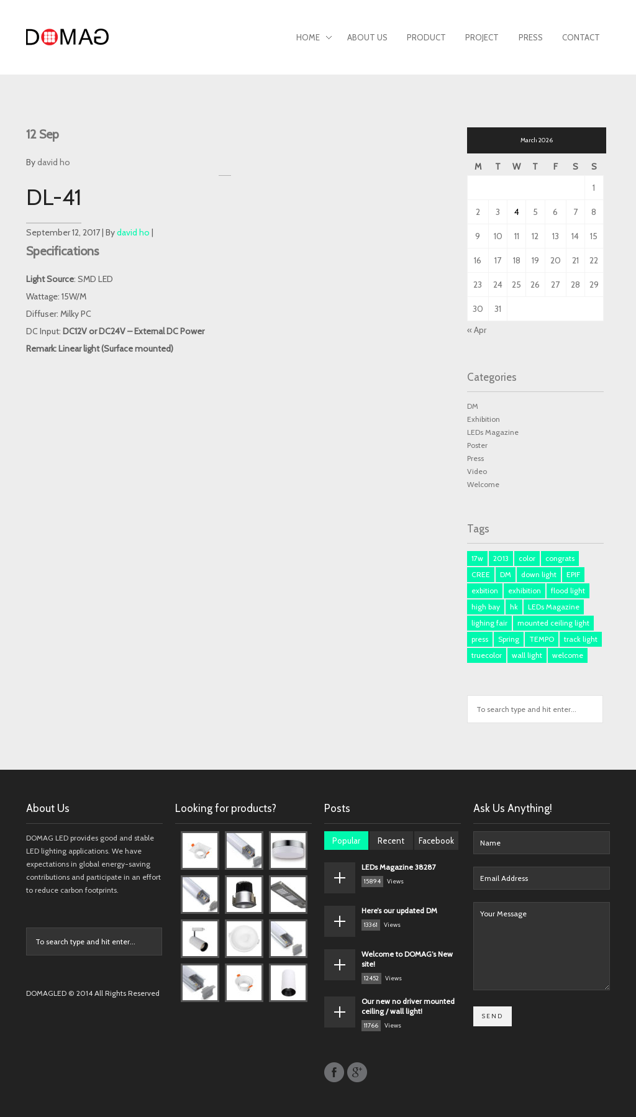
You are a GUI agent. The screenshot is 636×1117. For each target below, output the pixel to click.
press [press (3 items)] (479, 639)
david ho (53, 162)
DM (472, 406)
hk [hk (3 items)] (514, 606)
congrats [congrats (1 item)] (560, 558)
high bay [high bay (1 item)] (485, 606)
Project (482, 37)
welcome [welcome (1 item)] (567, 655)
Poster (477, 445)
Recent (391, 841)
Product (426, 37)
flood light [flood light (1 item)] (568, 590)
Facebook (436, 841)
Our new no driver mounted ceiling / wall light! (408, 1006)
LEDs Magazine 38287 (398, 867)
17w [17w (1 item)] (477, 558)
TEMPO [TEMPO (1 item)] (541, 639)
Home (314, 38)
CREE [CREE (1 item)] (480, 574)
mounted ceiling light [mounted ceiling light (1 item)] (553, 622)
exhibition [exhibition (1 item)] (524, 590)
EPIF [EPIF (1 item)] (573, 574)
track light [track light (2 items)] (580, 639)
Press (531, 37)
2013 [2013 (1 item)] (501, 558)
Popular (346, 841)
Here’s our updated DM (399, 910)
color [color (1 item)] (527, 558)
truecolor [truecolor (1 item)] (486, 655)
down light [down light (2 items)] (538, 574)
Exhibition (483, 419)
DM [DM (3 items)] (505, 574)
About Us (367, 37)
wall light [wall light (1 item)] (527, 655)
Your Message (541, 946)
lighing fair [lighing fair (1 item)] (489, 622)
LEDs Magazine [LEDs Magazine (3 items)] (553, 606)
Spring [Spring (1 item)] (508, 639)
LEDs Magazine (493, 432)
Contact (581, 37)
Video (477, 471)
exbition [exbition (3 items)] (484, 590)
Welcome (483, 484)
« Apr (476, 329)
